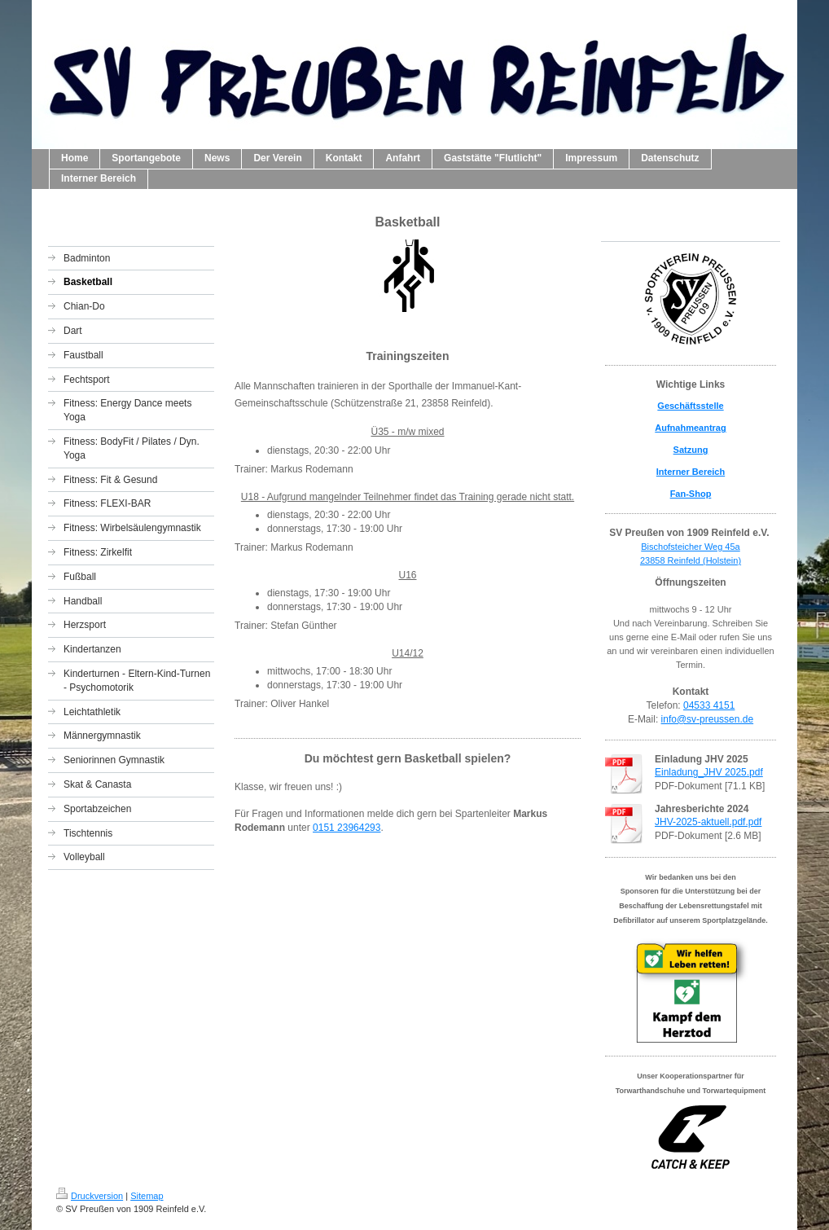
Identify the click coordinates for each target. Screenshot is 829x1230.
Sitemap (146, 1196)
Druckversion (89, 1196)
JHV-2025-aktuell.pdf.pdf (708, 822)
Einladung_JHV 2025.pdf (709, 772)
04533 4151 (709, 705)
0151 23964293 (346, 827)
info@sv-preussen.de (707, 719)
